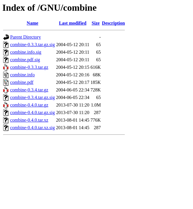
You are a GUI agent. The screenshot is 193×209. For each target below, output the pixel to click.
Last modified (72, 23)
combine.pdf (21, 82)
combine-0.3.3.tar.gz (29, 67)
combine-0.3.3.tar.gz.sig (32, 44)
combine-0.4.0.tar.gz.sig (32, 112)
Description (113, 23)
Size (96, 23)
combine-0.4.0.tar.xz (29, 120)
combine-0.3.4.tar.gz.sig (32, 97)
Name (32, 23)
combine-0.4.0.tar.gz (29, 104)
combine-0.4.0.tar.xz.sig (32, 127)
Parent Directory (25, 37)
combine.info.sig (25, 52)
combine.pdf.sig (25, 59)
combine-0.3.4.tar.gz (29, 89)
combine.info (22, 74)
